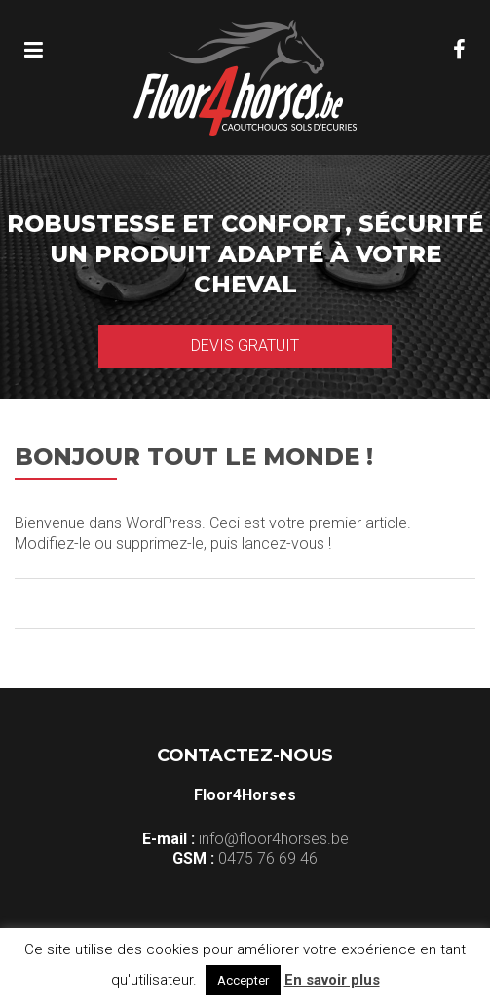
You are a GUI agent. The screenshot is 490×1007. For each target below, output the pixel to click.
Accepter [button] (243, 980)
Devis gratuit (245, 345)
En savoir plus (332, 979)
